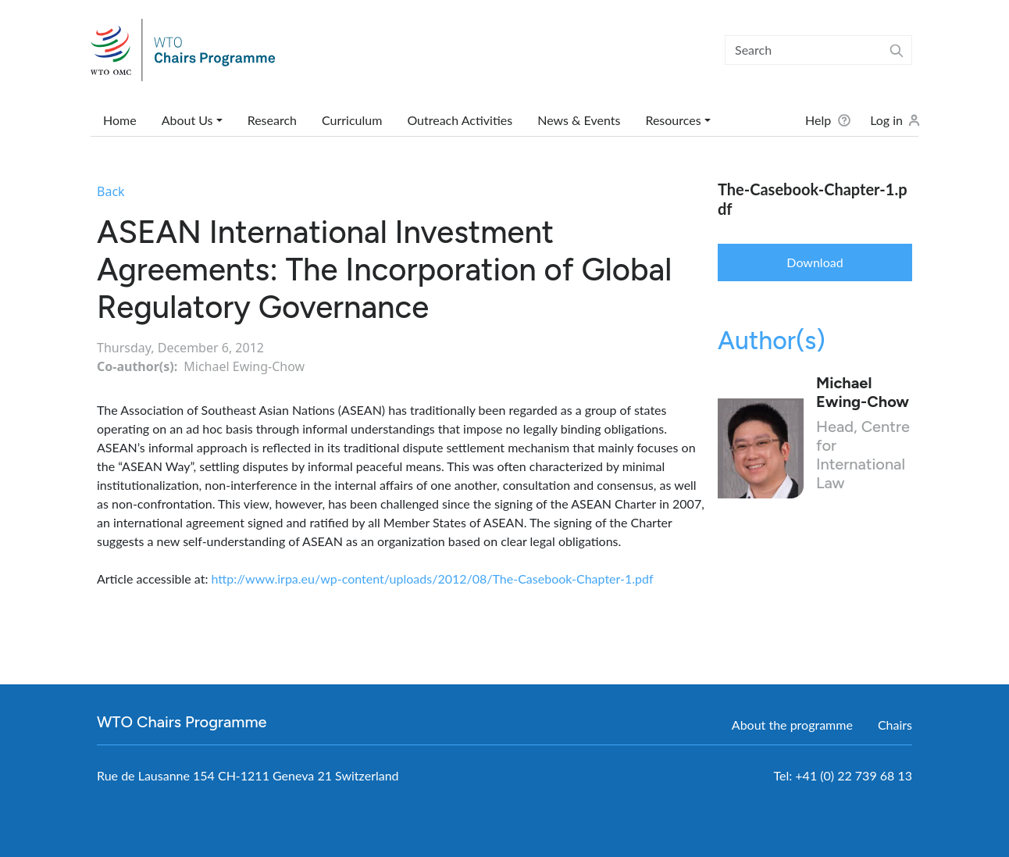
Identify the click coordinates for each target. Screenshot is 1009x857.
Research (272, 119)
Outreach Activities (459, 119)
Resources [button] (673, 119)
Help (818, 119)
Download (814, 262)
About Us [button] (187, 119)
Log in (886, 119)
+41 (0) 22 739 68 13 (853, 775)
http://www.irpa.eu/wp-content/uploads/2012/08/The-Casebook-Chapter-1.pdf (433, 578)
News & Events (578, 119)
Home (120, 119)
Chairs (895, 724)
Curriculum (352, 119)
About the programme (792, 724)
